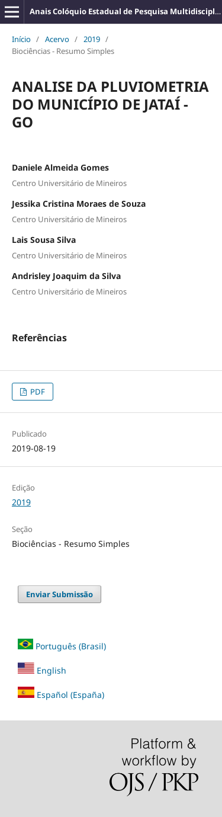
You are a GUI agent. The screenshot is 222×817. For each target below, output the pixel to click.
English (42, 670)
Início (21, 39)
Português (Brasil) (71, 646)
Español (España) (70, 694)
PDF (36, 391)
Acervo (57, 39)
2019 (91, 39)
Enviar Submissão (59, 594)
